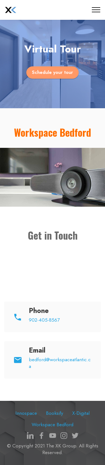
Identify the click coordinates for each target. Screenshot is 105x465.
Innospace (26, 413)
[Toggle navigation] (96, 10)
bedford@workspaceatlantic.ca (60, 363)
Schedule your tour (52, 72)
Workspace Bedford (52, 424)
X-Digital (81, 413)
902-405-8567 (44, 320)
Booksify (54, 413)
